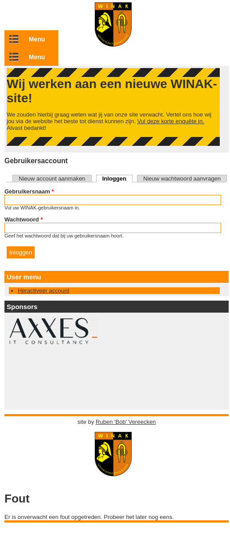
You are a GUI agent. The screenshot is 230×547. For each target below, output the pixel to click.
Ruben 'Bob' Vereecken (126, 421)
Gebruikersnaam (29, 191)
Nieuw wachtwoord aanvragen (182, 178)
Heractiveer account (43, 290)
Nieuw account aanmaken (52, 178)
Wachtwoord (23, 219)
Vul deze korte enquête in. (170, 121)
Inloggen (117, 178)
